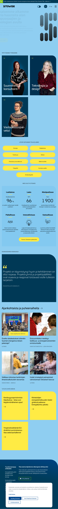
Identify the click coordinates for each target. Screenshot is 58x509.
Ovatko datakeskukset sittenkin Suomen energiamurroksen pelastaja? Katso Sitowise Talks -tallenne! (26, 1)
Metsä (42, 155)
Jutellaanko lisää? (8, 40)
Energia (15, 148)
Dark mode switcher (39, 7)
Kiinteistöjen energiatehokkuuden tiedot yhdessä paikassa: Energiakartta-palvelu (42, 401)
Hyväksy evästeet (15, 498)
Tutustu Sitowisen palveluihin (29, 239)
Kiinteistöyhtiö (29, 175)
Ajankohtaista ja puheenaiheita (20, 308)
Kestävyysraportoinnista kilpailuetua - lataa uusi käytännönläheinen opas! (13, 399)
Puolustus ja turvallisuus (15, 161)
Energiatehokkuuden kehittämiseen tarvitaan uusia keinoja (10, 474)
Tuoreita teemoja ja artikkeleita (10, 467)
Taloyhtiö (15, 168)
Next (52, 296)
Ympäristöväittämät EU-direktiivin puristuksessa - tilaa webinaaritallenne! (13, 430)
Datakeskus (42, 148)
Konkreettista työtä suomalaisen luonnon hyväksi (10, 481)
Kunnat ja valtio (43, 168)
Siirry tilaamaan (25, 478)
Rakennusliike (42, 161)
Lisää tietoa (12, 494)
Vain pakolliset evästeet (30, 498)
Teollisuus (15, 155)
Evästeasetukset (15, 502)
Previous (47, 296)
